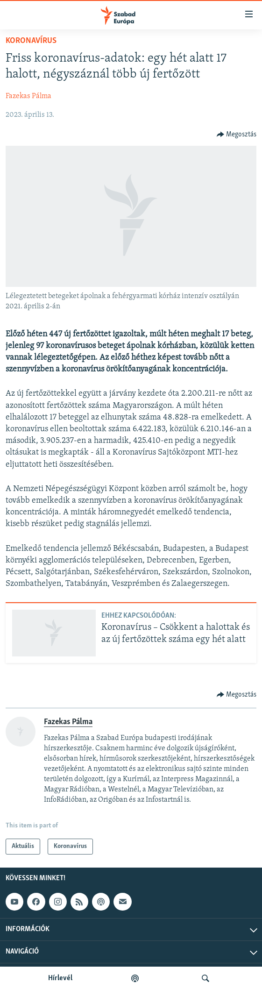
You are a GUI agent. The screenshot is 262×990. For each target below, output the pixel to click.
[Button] (237, 134)
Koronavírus (31, 40)
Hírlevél (60, 978)
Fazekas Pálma (28, 96)
